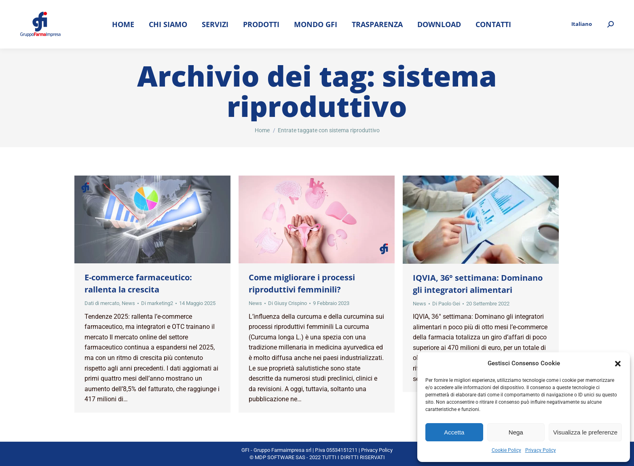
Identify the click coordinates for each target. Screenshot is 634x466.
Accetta (454, 432)
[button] (618, 364)
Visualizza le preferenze (585, 432)
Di (157, 303)
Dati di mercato (102, 303)
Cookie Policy (506, 450)
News (128, 303)
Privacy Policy (540, 450)
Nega (516, 432)
